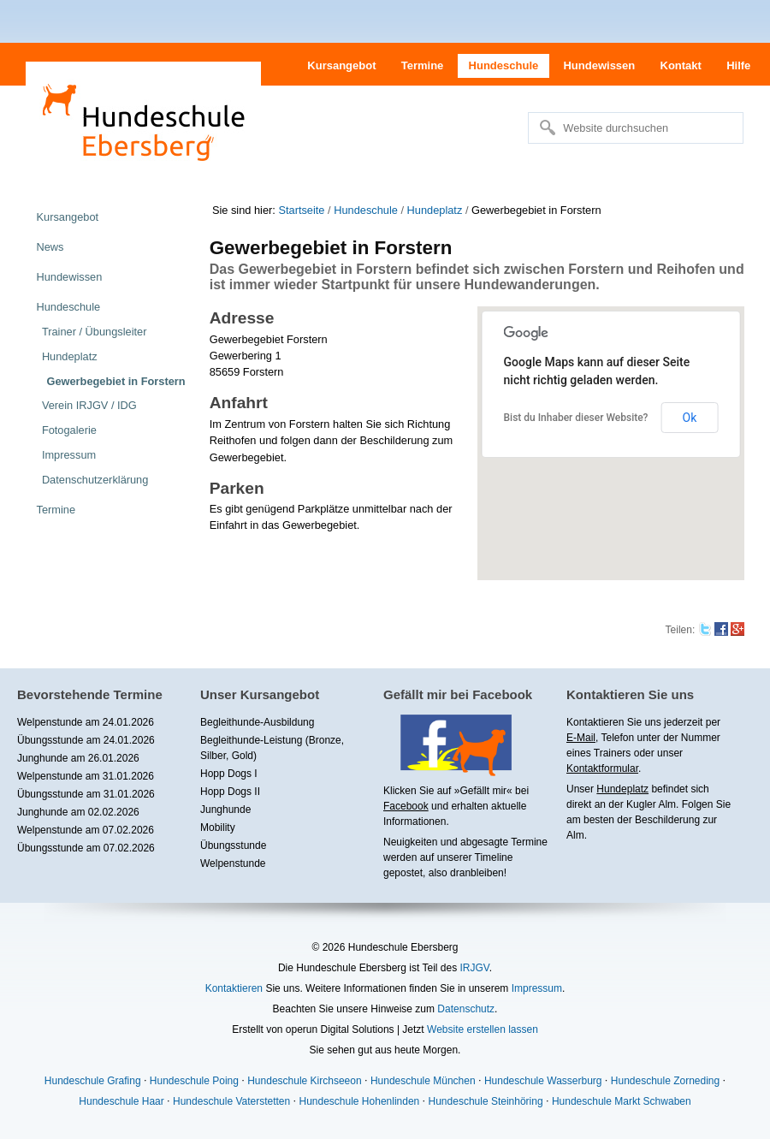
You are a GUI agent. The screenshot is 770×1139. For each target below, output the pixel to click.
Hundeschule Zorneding (665, 1081)
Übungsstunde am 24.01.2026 (86, 740)
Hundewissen (599, 65)
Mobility (217, 827)
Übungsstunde (233, 845)
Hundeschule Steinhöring (486, 1101)
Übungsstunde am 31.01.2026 (86, 794)
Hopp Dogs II (230, 792)
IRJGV (474, 968)
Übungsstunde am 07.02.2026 (86, 848)
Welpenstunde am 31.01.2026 (85, 776)
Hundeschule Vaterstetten (231, 1101)
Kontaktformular (602, 768)
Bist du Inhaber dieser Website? (576, 418)
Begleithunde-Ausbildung (257, 722)
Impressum (537, 988)
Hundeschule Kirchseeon (304, 1081)
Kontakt (681, 65)
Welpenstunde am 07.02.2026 (85, 830)
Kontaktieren (234, 988)
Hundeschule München (423, 1081)
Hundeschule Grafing (92, 1081)
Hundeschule (504, 65)
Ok (690, 417)
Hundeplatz (435, 210)
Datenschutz (466, 1009)
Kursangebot (341, 65)
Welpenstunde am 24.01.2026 (85, 722)
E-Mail (580, 738)
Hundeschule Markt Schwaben (621, 1101)
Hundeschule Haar (121, 1101)
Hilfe (738, 65)
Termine (422, 65)
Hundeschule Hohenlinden (359, 1101)
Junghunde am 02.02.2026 (78, 812)
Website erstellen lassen (482, 1029)
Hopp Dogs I (229, 774)
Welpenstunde (233, 863)
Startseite (301, 210)
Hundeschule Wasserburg (543, 1081)
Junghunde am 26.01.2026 (78, 758)
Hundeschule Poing (194, 1081)
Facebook (406, 806)
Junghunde (225, 810)
